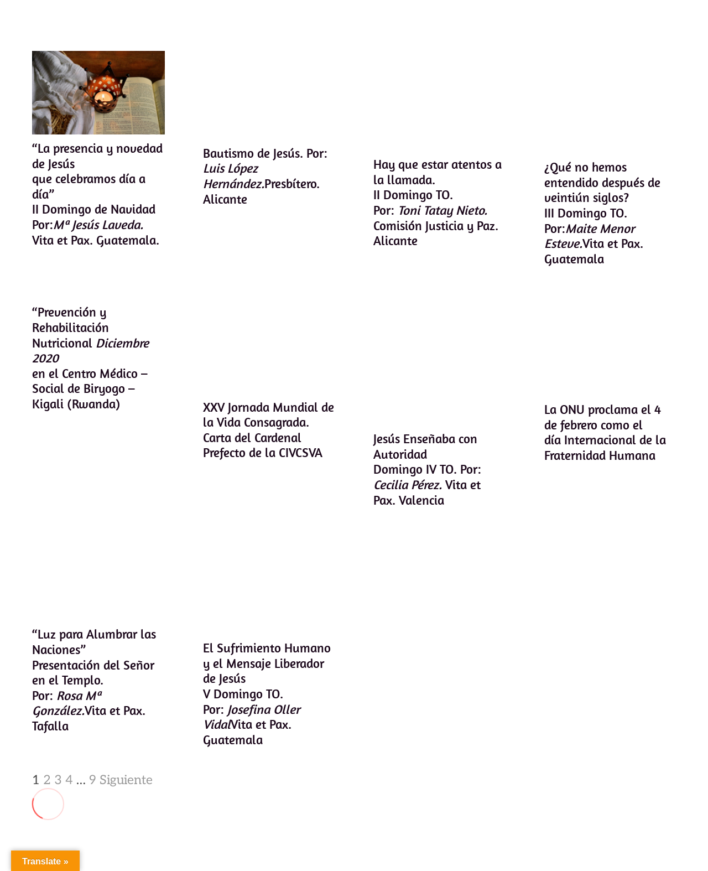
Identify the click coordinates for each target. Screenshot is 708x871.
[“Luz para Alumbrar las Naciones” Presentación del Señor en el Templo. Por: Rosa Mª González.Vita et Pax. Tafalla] (98, 583)
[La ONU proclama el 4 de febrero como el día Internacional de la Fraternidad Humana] (610, 349)
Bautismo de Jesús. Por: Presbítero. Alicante (264, 176)
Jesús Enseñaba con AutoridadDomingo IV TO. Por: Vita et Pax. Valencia (427, 469)
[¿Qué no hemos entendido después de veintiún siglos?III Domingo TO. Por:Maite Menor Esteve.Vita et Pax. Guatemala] (610, 102)
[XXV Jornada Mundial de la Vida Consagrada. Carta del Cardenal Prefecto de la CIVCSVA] (268, 348)
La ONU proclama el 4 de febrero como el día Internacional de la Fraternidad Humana (604, 432)
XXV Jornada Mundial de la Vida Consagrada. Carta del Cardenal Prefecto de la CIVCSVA (268, 430)
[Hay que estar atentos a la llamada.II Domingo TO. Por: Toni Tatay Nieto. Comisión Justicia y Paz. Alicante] (439, 101)
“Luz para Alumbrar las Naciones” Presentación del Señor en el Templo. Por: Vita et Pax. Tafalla (94, 680)
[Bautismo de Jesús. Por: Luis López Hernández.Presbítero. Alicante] (268, 95)
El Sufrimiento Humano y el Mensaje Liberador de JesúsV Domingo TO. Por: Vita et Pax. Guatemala (266, 694)
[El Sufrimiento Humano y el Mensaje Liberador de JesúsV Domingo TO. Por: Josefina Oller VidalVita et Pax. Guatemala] (268, 590)
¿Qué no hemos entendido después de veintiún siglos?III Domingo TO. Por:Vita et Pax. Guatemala (602, 213)
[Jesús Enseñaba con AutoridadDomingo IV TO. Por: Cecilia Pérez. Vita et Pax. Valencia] (439, 364)
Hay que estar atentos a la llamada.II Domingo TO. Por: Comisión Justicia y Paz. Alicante (437, 202)
